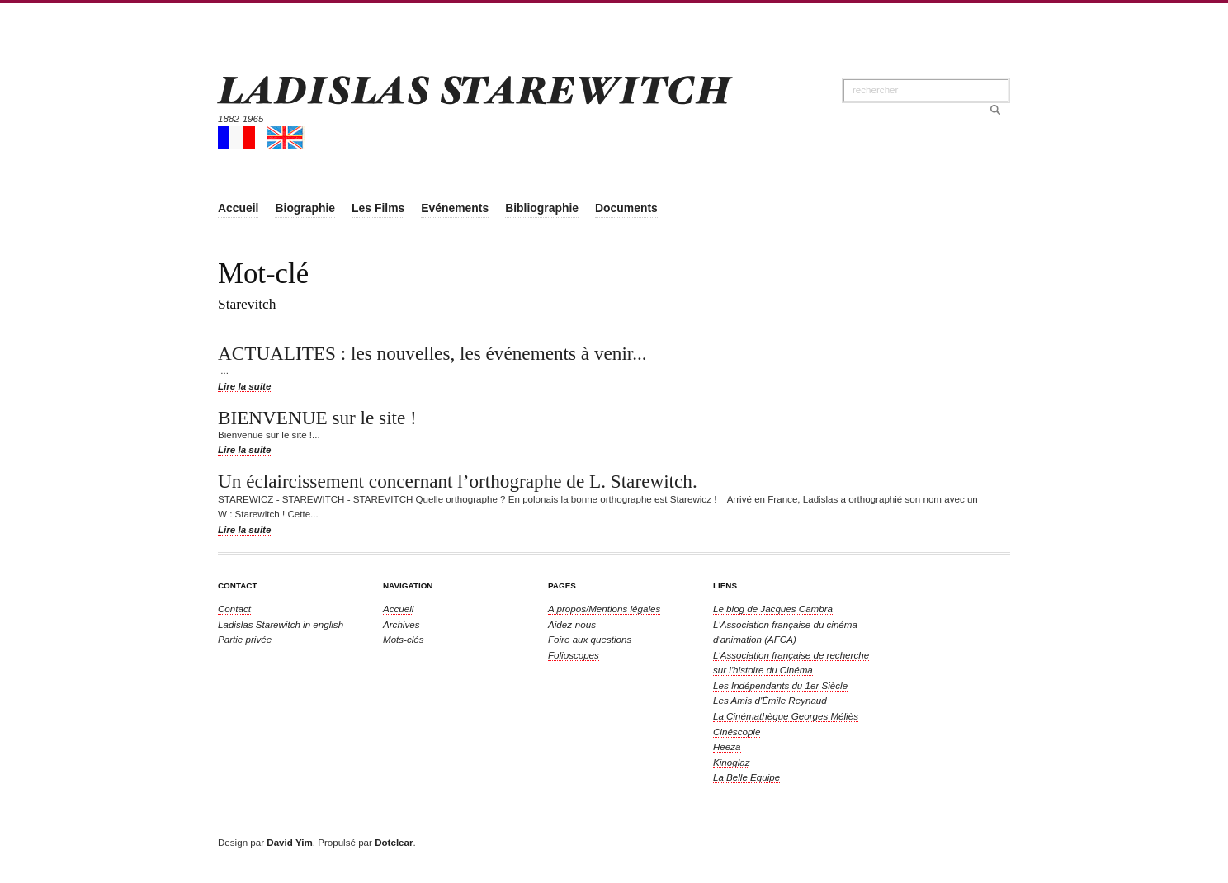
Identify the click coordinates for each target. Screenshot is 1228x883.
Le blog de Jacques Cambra (773, 608)
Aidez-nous (572, 624)
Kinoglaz (731, 762)
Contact (234, 608)
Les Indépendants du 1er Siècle (780, 685)
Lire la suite (244, 385)
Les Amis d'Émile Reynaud (770, 700)
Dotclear (394, 842)
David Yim (289, 842)
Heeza (727, 746)
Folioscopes (573, 654)
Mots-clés (403, 639)
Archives (401, 624)
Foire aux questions (589, 639)
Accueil (398, 608)
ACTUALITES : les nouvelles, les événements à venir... (432, 353)
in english (280, 624)
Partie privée (245, 639)
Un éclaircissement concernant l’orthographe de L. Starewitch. (457, 481)
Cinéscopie (736, 731)
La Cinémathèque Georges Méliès (785, 716)
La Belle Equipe (746, 777)
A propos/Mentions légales (604, 608)
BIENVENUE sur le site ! (317, 417)
